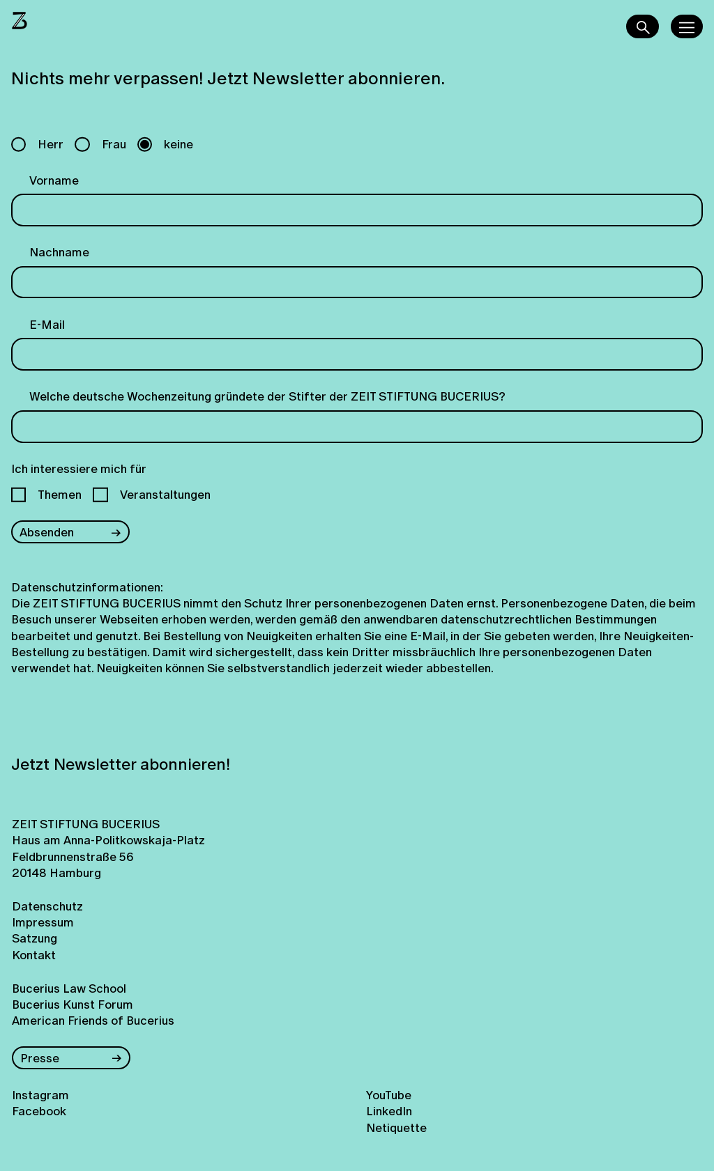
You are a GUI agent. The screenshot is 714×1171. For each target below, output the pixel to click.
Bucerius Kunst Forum (72, 1004)
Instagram (40, 1095)
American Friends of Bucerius (93, 1020)
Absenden (47, 532)
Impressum (43, 922)
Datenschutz (47, 906)
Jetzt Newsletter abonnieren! (120, 764)
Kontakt (34, 955)
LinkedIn (389, 1111)
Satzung (34, 938)
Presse (39, 1058)
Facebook (39, 1111)
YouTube (388, 1095)
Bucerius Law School (69, 988)
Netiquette (396, 1127)
